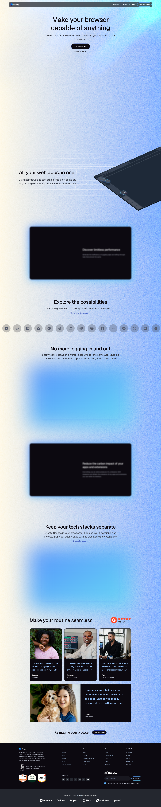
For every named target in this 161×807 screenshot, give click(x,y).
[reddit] (88, 779)
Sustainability (109, 755)
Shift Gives (108, 758)
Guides (85, 755)
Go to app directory (80, 313)
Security (128, 765)
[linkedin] (67, 779)
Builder (64, 752)
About (106, 752)
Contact (107, 765)
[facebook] (79, 779)
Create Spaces (80, 541)
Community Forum (88, 758)
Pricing (128, 755)
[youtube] (71, 779)
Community (126, 4)
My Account (129, 762)
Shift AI (64, 762)
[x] (83, 779)
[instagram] (63, 779)
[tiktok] (75, 779)
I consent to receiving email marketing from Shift (123, 783)
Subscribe (136, 778)
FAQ (84, 765)
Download (129, 752)
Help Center (86, 762)
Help (134, 4)
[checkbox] (105, 783)
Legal (128, 758)
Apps (63, 755)
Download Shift (144, 4)
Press (106, 762)
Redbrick (79, 795)
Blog (84, 752)
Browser (116, 4)
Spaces (64, 758)
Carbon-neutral (66, 765)
